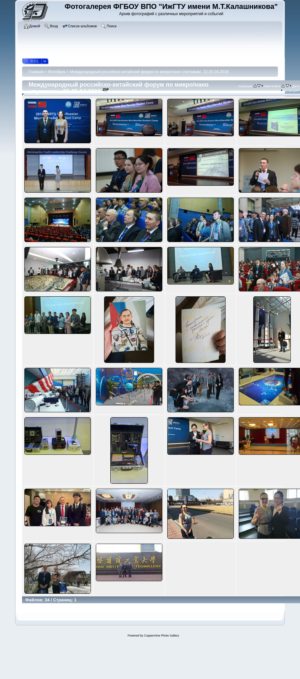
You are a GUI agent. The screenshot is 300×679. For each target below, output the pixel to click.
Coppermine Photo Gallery (161, 635)
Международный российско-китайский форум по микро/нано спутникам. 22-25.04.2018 (149, 71)
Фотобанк (57, 71)
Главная (36, 71)
